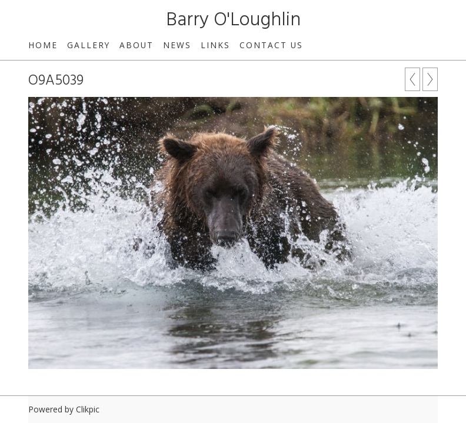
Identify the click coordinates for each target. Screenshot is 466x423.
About (136, 45)
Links (215, 45)
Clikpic (87, 409)
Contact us (271, 45)
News (177, 45)
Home (43, 45)
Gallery (88, 45)
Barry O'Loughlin (233, 20)
